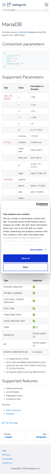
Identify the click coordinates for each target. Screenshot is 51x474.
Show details (36, 249)
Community (7, 459)
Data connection (13, 410)
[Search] (46, 4)
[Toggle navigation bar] (4, 5)
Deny (25, 267)
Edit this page (10, 423)
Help (4, 451)
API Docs (6, 455)
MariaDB (24, 32)
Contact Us (7, 463)
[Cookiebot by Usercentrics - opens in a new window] (36, 204)
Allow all (25, 258)
